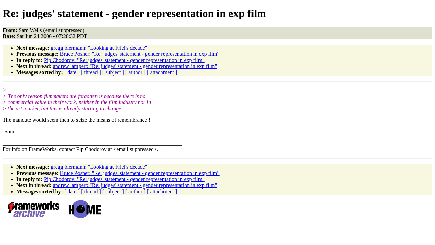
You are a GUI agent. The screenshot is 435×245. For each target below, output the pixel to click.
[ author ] (135, 72)
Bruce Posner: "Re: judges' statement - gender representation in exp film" (140, 54)
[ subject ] (113, 72)
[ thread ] (91, 72)
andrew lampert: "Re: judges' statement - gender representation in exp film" (135, 66)
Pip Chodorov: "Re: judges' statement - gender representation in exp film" (124, 60)
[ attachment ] (162, 72)
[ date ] (72, 72)
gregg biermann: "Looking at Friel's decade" (99, 48)
